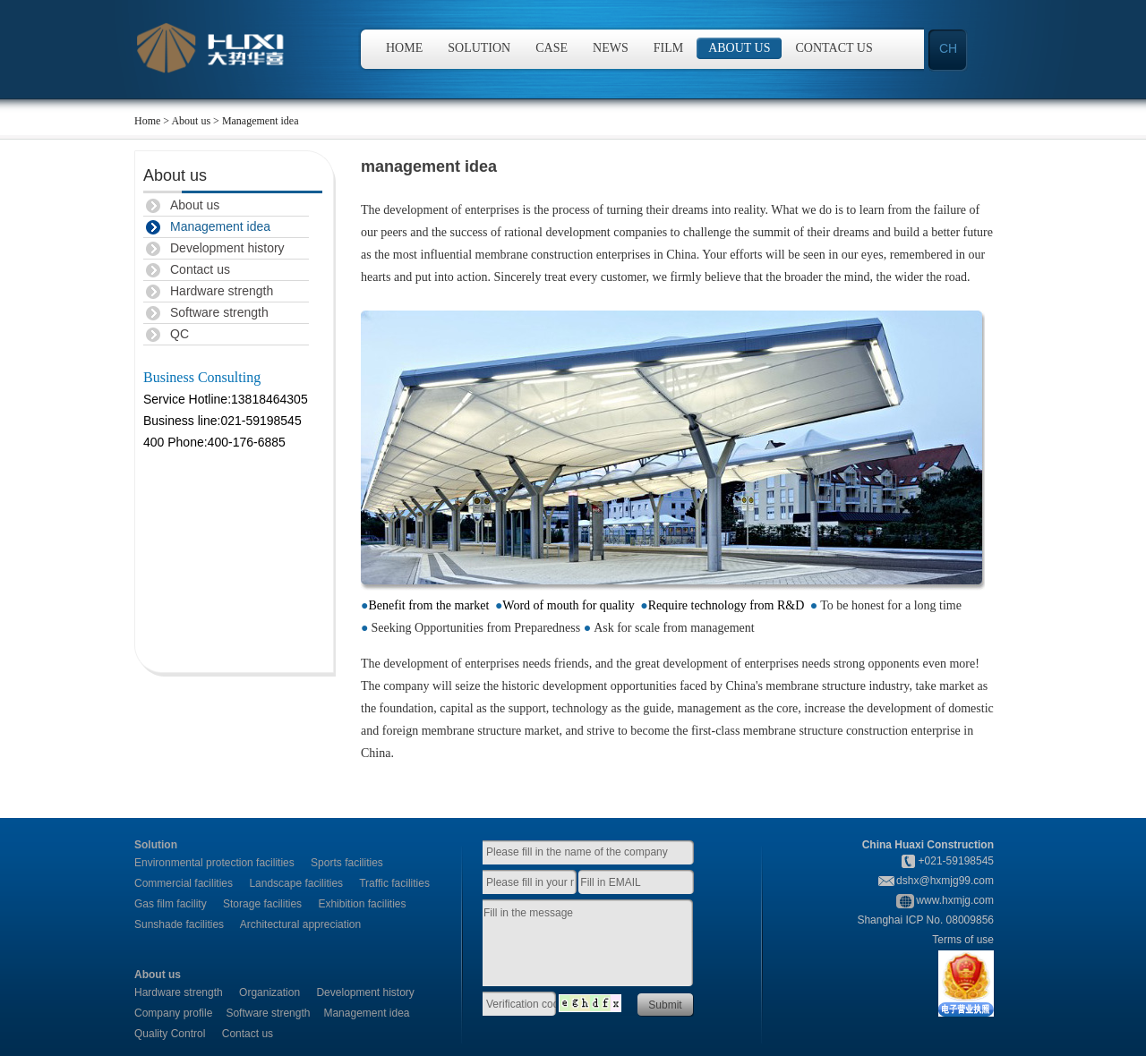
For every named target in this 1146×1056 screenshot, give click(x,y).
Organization (269, 992)
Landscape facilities (296, 883)
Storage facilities (262, 904)
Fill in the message (597, 944)
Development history (227, 248)
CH (948, 48)
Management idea (220, 226)
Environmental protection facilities (214, 862)
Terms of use (963, 939)
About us (739, 48)
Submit (664, 1005)
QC (179, 334)
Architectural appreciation (300, 924)
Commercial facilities (183, 883)
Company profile (173, 1013)
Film (668, 48)
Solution (479, 48)
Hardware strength (221, 291)
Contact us (834, 48)
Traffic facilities (394, 883)
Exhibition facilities (362, 904)
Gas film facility (170, 904)
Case (551, 48)
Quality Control (169, 1033)
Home (404, 48)
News (611, 48)
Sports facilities (347, 862)
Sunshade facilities (179, 924)
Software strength (219, 312)
